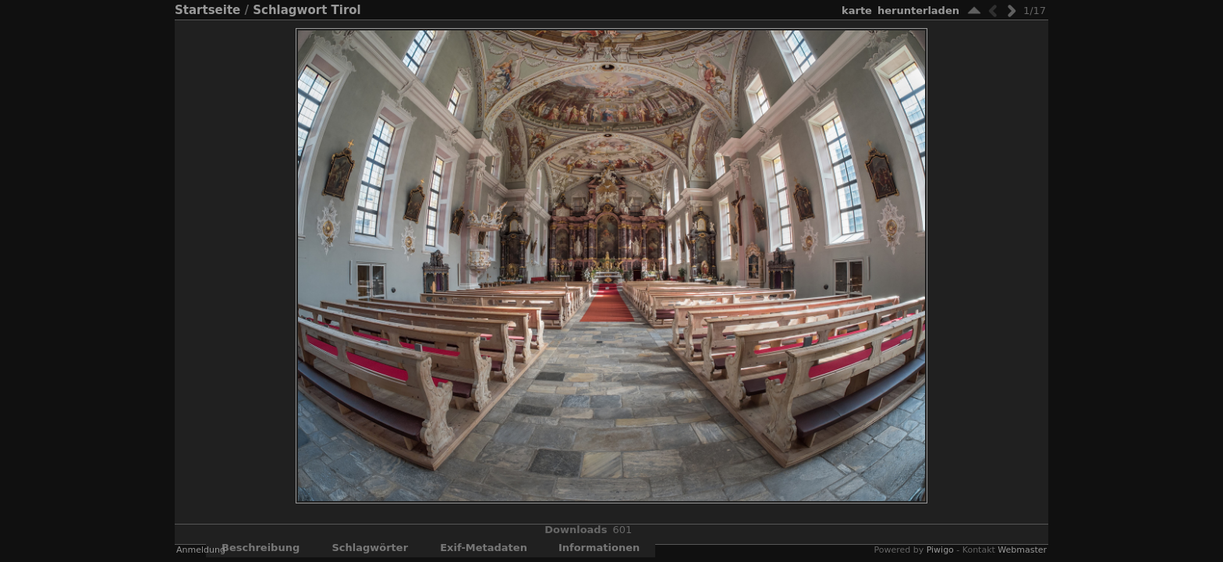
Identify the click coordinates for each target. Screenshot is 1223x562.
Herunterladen (918, 10)
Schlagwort (290, 10)
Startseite (207, 10)
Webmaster (1022, 550)
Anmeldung (200, 550)
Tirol (346, 10)
